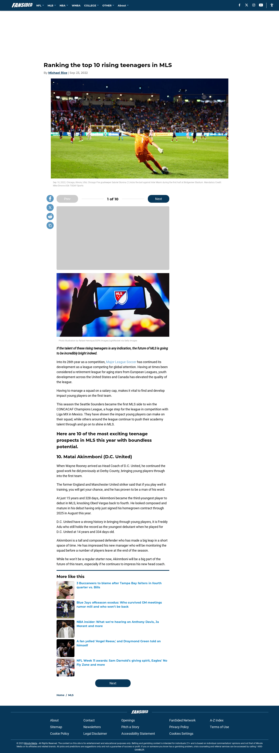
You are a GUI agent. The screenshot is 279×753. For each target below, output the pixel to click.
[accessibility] (272, 5)
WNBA (76, 5)
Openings (128, 720)
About (54, 720)
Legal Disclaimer (95, 733)
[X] (246, 5)
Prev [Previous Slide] (67, 199)
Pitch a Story (130, 727)
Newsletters (92, 727)
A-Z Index (217, 720)
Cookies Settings (181, 733)
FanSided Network (182, 720)
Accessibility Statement (138, 733)
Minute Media (30, 743)
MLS (71, 695)
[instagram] (253, 5)
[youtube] (261, 5)
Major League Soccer (121, 362)
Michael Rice (57, 73)
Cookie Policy (59, 733)
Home (60, 695)
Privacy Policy (179, 727)
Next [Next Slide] (158, 199)
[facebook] (239, 5)
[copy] (50, 225)
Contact (89, 720)
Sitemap (56, 727)
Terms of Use (219, 727)
